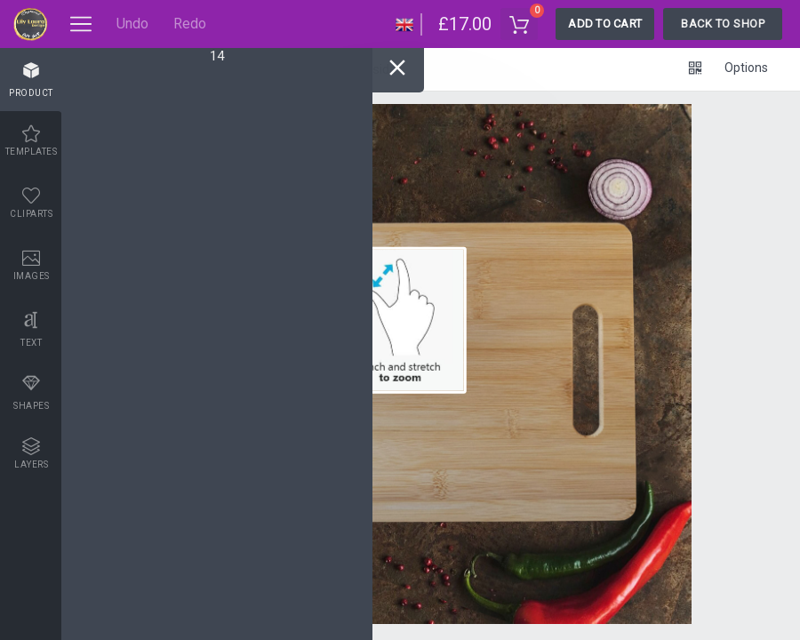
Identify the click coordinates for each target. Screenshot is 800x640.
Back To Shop (722, 23)
